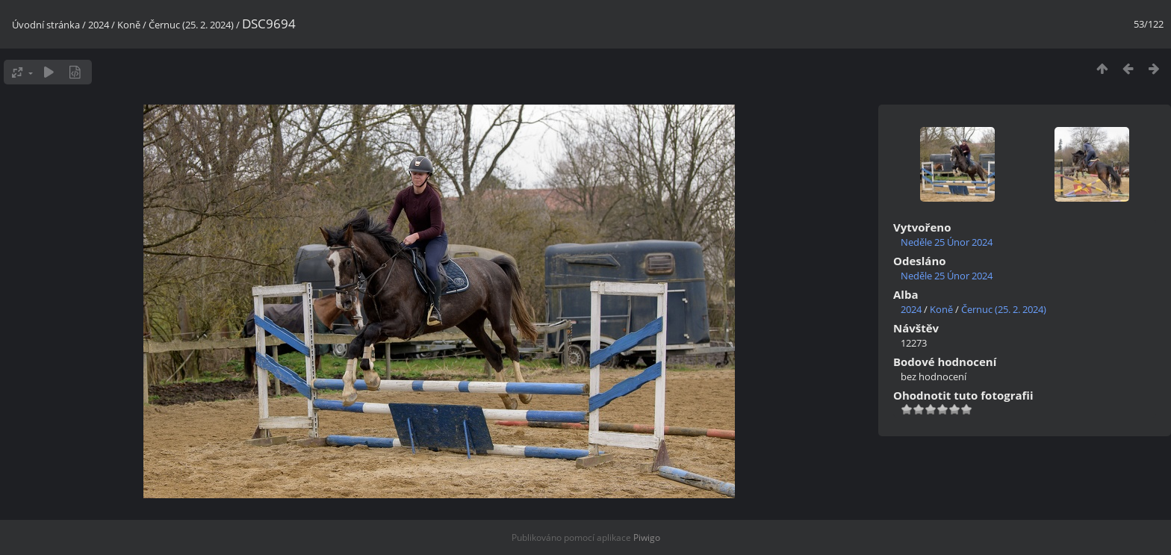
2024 (98, 24)
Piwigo (646, 537)
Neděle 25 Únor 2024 (947, 242)
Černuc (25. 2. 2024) (191, 24)
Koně (128, 24)
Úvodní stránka (46, 24)
